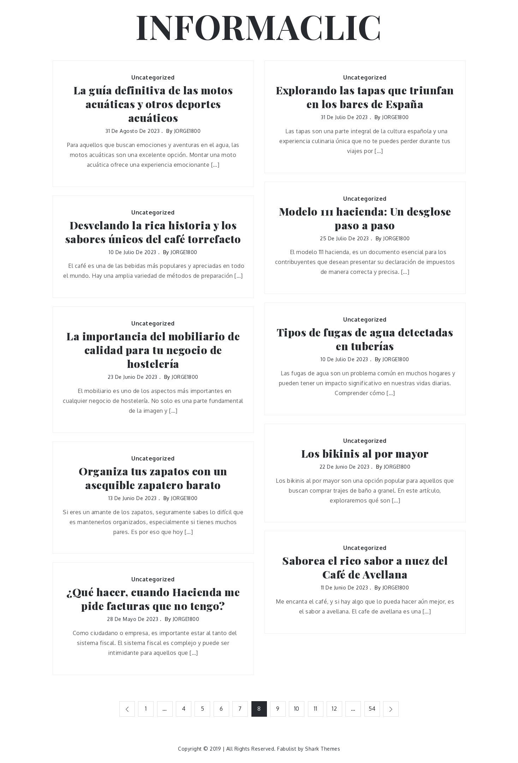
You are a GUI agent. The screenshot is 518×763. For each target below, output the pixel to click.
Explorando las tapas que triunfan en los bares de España (365, 97)
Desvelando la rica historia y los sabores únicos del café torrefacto (153, 232)
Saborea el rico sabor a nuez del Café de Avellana (365, 567)
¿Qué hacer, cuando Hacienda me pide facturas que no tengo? (153, 599)
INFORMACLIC (259, 25)
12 (334, 708)
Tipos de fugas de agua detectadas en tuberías (365, 339)
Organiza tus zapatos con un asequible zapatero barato (153, 478)
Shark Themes (322, 749)
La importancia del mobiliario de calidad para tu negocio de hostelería (153, 350)
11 (315, 708)
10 (296, 708)
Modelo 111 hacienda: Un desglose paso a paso (365, 218)
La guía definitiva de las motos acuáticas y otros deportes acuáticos (153, 104)
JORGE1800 (187, 131)
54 (372, 708)
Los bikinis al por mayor (365, 453)
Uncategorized (153, 77)
